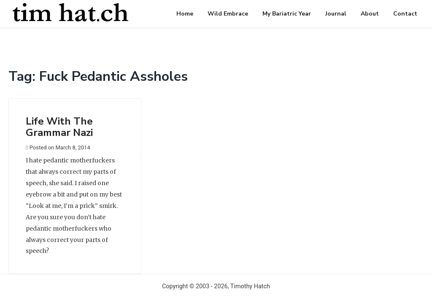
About (370, 14)
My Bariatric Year (286, 14)
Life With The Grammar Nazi (59, 126)
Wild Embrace (228, 14)
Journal (335, 14)
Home (184, 14)
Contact (405, 14)
